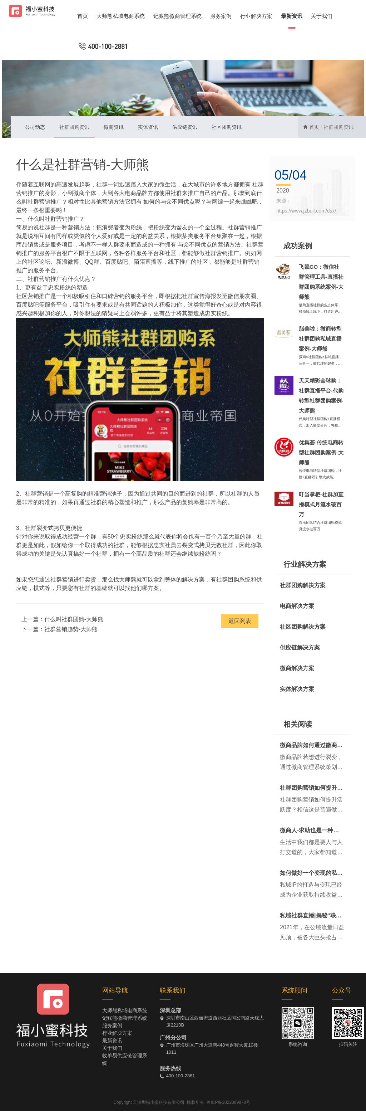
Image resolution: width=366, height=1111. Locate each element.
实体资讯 (148, 127)
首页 (82, 16)
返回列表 (239, 621)
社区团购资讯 (227, 127)
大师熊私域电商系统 (121, 16)
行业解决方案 (256, 16)
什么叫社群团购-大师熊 (73, 619)
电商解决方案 (297, 606)
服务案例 (221, 16)
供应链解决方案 (300, 647)
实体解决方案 (297, 689)
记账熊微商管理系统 (177, 16)
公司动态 (35, 127)
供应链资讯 (184, 127)
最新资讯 (291, 16)
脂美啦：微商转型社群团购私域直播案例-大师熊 (320, 339)
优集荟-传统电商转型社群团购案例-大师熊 (321, 452)
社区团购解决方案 (303, 627)
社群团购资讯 (74, 127)
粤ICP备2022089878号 (228, 1102)
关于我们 (321, 16)
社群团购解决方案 (303, 585)
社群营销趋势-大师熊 (71, 629)
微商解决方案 (297, 668)
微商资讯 (114, 127)
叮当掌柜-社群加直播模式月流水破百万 (321, 504)
